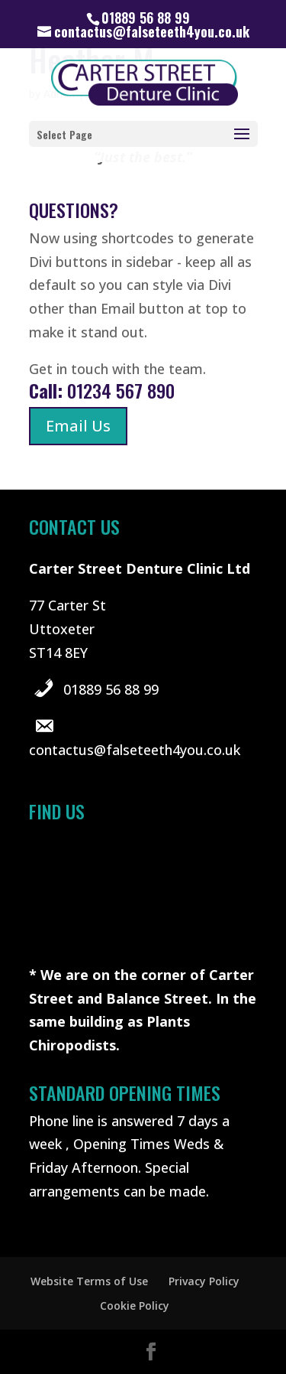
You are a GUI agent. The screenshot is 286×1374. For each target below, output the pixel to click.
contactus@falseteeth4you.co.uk (134, 750)
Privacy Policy (204, 1281)
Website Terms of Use (89, 1281)
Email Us (78, 425)
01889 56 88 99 (111, 689)
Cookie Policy (134, 1305)
